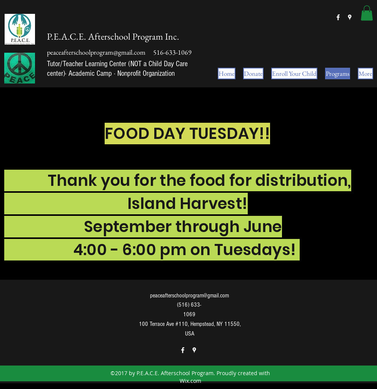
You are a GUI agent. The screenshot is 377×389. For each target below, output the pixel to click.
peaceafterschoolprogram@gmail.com (96, 52)
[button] (366, 12)
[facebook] (338, 17)
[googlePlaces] (350, 17)
